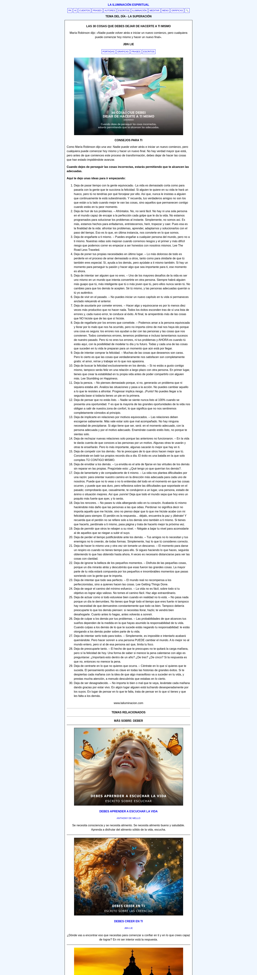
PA (70, 10)
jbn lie (128, 928)
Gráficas (177, 10)
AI (75, 10)
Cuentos (84, 10)
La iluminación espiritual (128, 4)
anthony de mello (128, 818)
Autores (110, 10)
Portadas (109, 51)
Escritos (123, 10)
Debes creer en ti (128, 921)
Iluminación (139, 10)
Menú (165, 10)
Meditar (154, 10)
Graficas (123, 51)
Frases (97, 10)
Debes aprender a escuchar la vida (128, 811)
